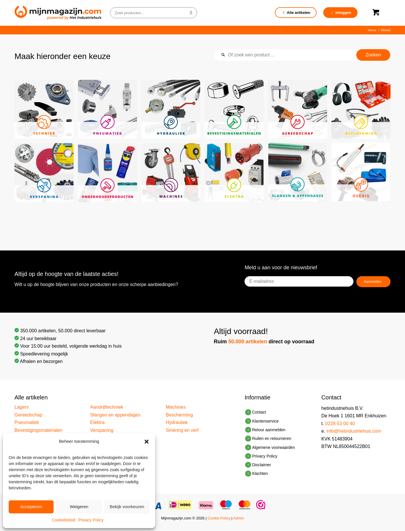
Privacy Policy (90, 520)
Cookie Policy (218, 518)
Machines (176, 407)
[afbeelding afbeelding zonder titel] (46, 111)
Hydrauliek (177, 422)
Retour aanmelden (268, 429)
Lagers (21, 407)
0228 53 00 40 (340, 423)
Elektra (97, 422)
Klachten (260, 473)
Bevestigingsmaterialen (38, 430)
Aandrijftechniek (106, 407)
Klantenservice (265, 421)
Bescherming (179, 414)
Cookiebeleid (63, 520)
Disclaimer (261, 464)
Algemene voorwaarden (273, 447)
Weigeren (79, 506)
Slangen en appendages (115, 414)
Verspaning (101, 430)
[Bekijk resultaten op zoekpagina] (373, 55)
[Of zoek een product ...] (302, 55)
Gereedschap (28, 414)
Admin (238, 518)
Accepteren (31, 506)
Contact (259, 412)
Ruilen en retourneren (271, 438)
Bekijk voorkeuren (127, 506)
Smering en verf (182, 430)
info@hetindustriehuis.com (353, 431)
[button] (146, 442)
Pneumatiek (26, 422)
